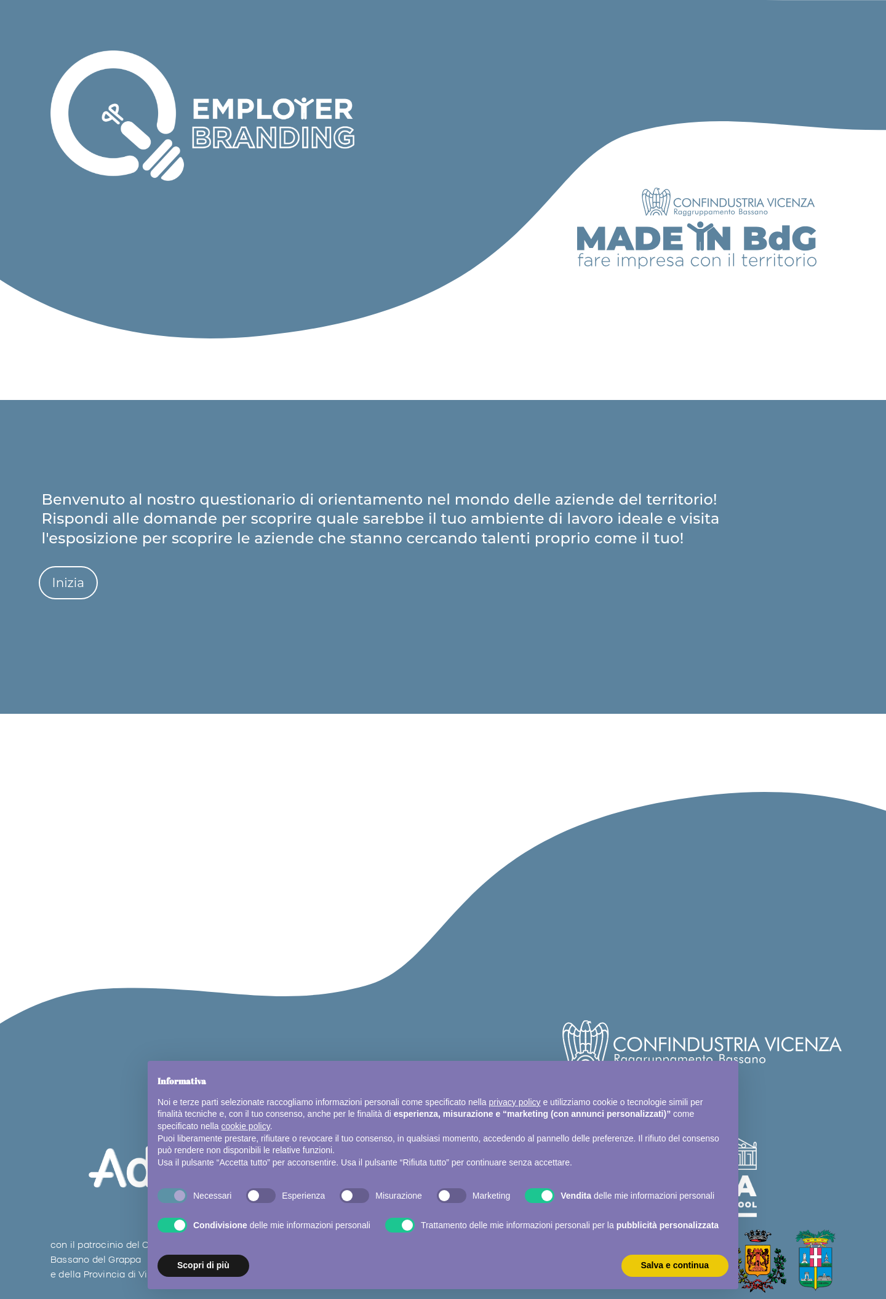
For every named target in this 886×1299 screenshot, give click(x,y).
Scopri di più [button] (203, 1265)
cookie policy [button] (246, 1126)
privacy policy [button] (515, 1102)
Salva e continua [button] (675, 1265)
